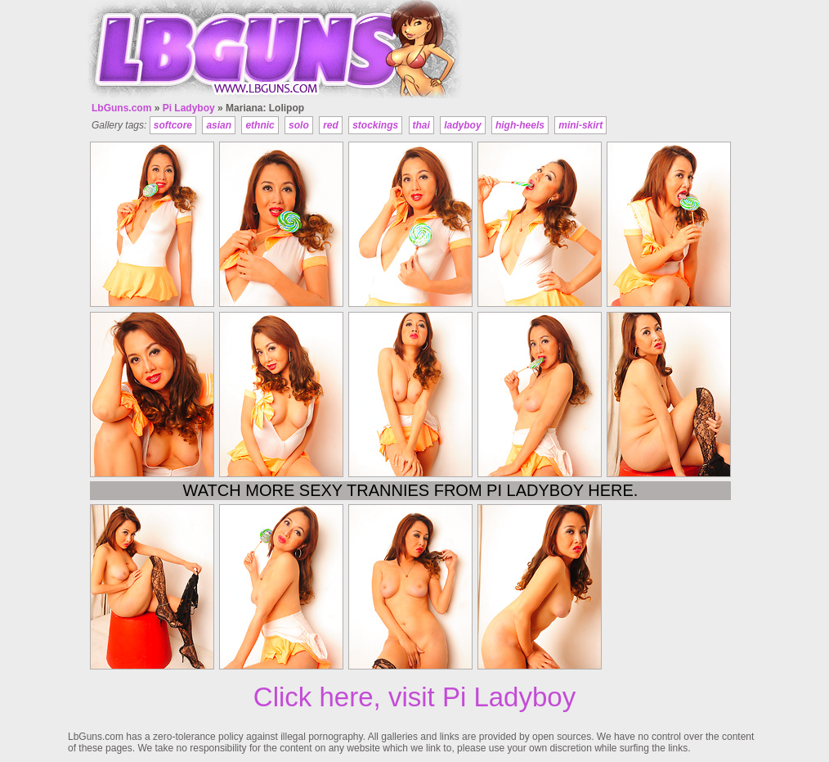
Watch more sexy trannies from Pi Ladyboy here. (411, 490)
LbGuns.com (121, 108)
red (330, 125)
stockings (375, 125)
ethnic (259, 125)
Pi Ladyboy (189, 108)
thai (421, 125)
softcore (173, 125)
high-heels (519, 125)
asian (218, 125)
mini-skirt (580, 125)
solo (299, 125)
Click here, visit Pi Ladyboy (414, 697)
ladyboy (462, 125)
